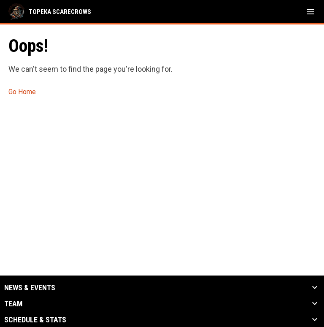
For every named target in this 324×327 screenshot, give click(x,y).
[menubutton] (310, 12)
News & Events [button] (29, 288)
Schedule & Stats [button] (35, 320)
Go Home (22, 92)
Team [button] (13, 304)
